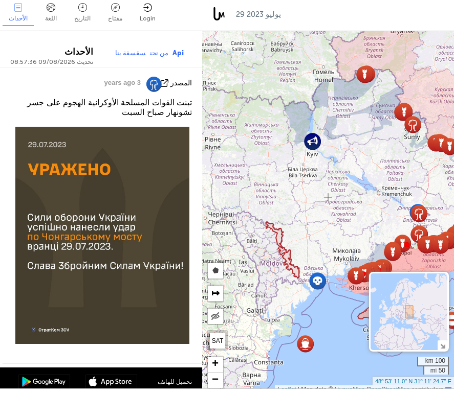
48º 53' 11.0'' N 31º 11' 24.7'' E (413, 381)
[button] (406, 244)
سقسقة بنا (130, 53)
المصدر (181, 83)
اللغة (51, 12)
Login (148, 12)
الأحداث (18, 12)
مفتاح (115, 12)
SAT (217, 340)
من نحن (159, 53)
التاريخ (82, 12)
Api (178, 53)
